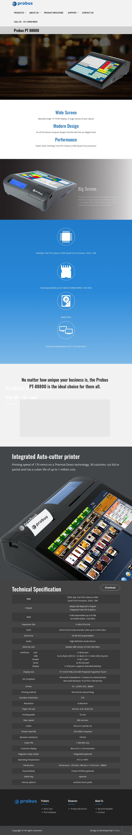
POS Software (50, 812)
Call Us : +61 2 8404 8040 (25, 22)
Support (72, 13)
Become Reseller (105, 808)
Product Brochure (53, 13)
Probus (116, 830)
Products (19, 13)
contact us (88, 13)
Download (110, 587)
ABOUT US (34, 13)
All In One (48, 808)
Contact (101, 812)
